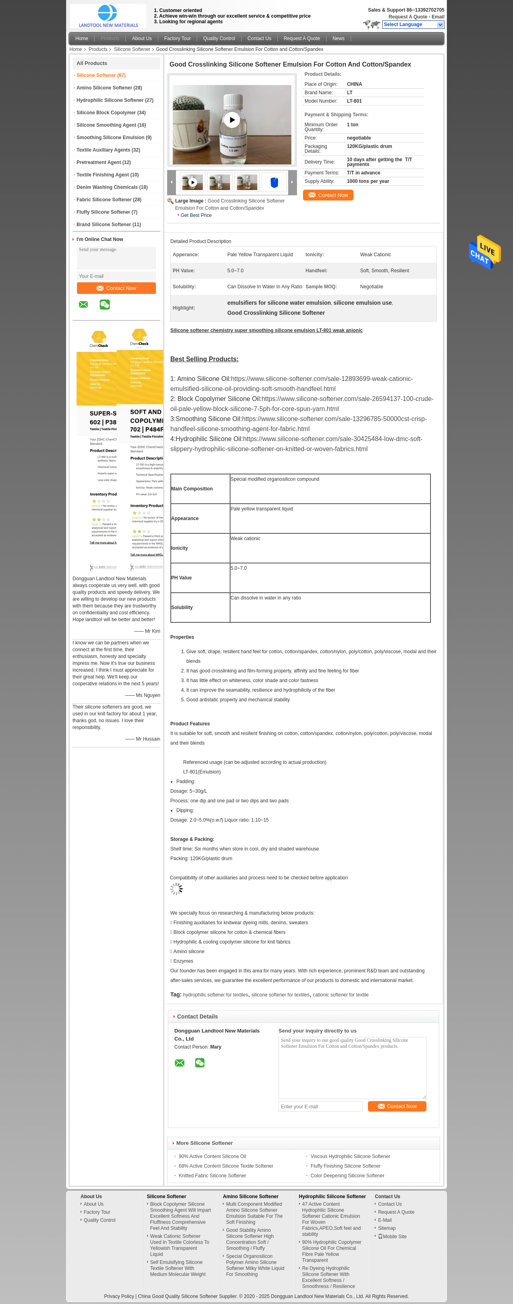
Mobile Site (392, 1236)
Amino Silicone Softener (104, 88)
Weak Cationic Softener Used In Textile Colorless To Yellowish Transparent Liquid (180, 1245)
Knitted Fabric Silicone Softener (212, 1175)
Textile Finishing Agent (103, 175)
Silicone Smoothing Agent (106, 125)
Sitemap (387, 1228)
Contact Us (259, 38)
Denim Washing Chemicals (107, 187)
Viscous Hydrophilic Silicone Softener (350, 1156)
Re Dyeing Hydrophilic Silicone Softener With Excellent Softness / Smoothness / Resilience (328, 1277)
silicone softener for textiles (280, 995)
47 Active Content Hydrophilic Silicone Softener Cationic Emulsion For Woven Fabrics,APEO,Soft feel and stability (331, 1219)
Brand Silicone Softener (104, 224)
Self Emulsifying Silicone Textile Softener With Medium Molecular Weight (178, 1268)
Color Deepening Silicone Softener (347, 1175)
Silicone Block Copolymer (106, 112)
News (339, 38)
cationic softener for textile (340, 995)
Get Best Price (196, 215)
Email (438, 17)
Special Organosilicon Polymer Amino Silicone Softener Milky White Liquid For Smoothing (255, 1265)
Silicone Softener (132, 49)
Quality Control (219, 38)
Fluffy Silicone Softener (103, 212)
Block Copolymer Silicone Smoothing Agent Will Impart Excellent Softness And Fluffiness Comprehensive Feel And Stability (180, 1216)
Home (81, 38)
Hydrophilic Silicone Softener (110, 100)
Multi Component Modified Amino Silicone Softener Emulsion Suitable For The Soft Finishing (254, 1213)
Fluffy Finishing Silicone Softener (346, 1166)
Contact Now (116, 288)
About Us (141, 38)
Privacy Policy (119, 1296)
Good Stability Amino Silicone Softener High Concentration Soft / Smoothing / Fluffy (250, 1239)
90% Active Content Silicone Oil (212, 1156)
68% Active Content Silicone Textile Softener (226, 1166)
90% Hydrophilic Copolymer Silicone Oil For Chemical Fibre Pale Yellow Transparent (332, 1251)
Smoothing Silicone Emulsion (110, 137)
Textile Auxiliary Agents (103, 150)
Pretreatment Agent (99, 162)
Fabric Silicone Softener (104, 199)
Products (110, 38)
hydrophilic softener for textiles (215, 995)
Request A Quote (408, 17)
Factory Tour (177, 38)
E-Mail (385, 1220)
